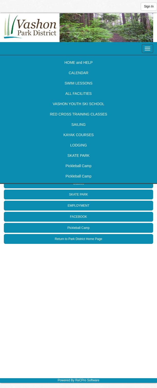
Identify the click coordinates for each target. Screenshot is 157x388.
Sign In (149, 6)
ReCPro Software (87, 380)
